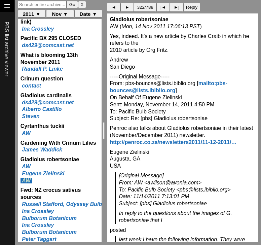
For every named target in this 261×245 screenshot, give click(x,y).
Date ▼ (88, 14)
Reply (191, 7)
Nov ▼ (60, 14)
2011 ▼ (32, 14)
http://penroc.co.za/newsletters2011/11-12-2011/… (173, 142)
